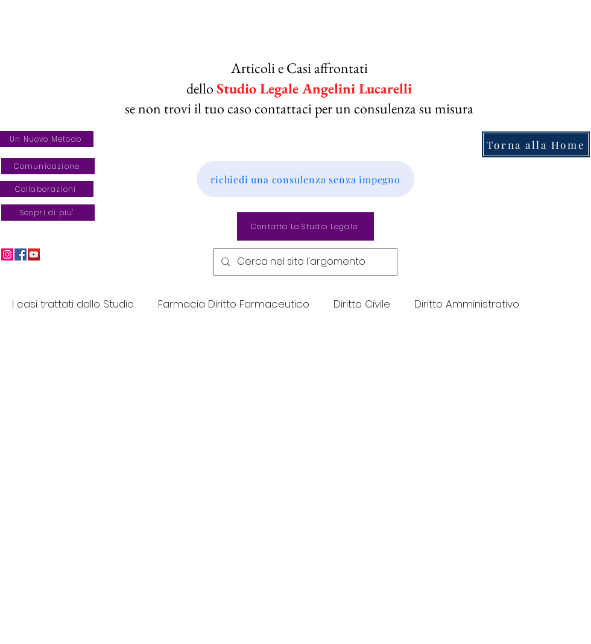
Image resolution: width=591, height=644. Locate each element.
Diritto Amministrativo (466, 304)
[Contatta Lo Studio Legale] (305, 226)
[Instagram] (7, 254)
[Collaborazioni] (46, 189)
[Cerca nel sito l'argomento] (304, 262)
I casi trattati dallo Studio (73, 304)
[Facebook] (20, 254)
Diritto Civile (361, 304)
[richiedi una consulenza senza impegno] (305, 179)
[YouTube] (34, 254)
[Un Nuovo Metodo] (46, 139)
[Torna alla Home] (535, 144)
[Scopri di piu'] (48, 212)
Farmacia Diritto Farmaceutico (233, 304)
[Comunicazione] (48, 166)
